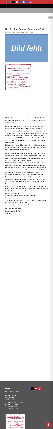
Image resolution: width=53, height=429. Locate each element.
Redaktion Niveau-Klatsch (16, 32)
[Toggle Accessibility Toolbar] (49, 425)
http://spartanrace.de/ (11, 198)
